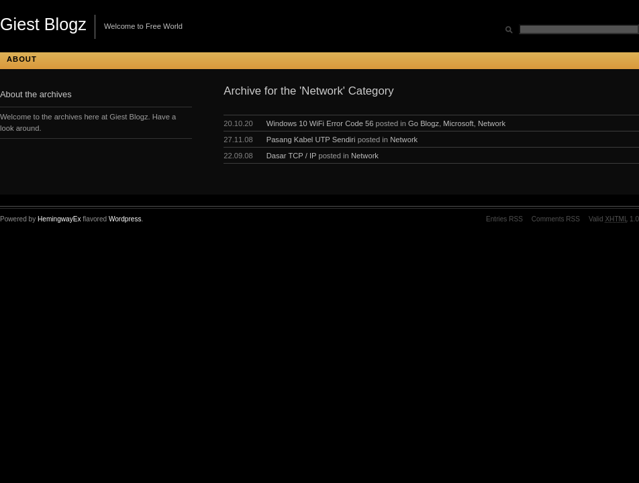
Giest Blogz (43, 24)
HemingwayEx (59, 219)
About (22, 59)
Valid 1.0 (614, 219)
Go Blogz (423, 123)
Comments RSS (556, 219)
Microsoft (458, 123)
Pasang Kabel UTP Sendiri (311, 140)
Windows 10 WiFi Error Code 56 (320, 123)
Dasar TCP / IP (291, 156)
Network (491, 123)
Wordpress (125, 219)
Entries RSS (504, 219)
